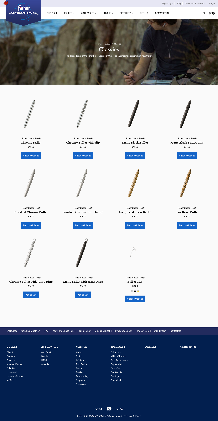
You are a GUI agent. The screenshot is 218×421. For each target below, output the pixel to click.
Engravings (167, 3)
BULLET (69, 13)
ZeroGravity (116, 372)
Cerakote (11, 356)
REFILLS (144, 13)
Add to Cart (31, 294)
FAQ (179, 3)
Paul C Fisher (84, 331)
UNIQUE (108, 13)
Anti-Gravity (47, 352)
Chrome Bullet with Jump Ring (31, 281)
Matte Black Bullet (135, 142)
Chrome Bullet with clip (83, 142)
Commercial (162, 13)
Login (212, 3)
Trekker (79, 372)
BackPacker (82, 364)
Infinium (80, 360)
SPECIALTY (126, 13)
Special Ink (116, 380)
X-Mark (10, 380)
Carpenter (81, 380)
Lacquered (12, 372)
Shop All (52, 13)
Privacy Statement (123, 331)
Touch (79, 368)
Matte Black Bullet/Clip (187, 142)
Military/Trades (118, 356)
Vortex (79, 352)
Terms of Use (142, 331)
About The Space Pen (63, 331)
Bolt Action (116, 352)
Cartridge (115, 376)
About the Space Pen (195, 3)
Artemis (45, 364)
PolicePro (115, 368)
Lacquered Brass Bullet (135, 212)
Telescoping (82, 376)
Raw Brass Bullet (187, 212)
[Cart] (210, 13)
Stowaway (81, 384)
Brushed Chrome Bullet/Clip (83, 212)
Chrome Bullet (31, 142)
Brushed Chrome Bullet (31, 212)
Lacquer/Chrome (15, 376)
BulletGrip (11, 368)
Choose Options (31, 155)
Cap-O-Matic (117, 364)
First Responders (119, 360)
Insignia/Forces (14, 364)
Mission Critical (102, 331)
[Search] (202, 13)
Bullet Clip (135, 281)
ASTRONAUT (88, 13)
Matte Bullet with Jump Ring (83, 281)
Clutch (79, 356)
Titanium (11, 360)
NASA (44, 360)
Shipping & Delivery (30, 331)
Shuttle (44, 356)
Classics (11, 352)
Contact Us (175, 331)
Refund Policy (159, 331)
